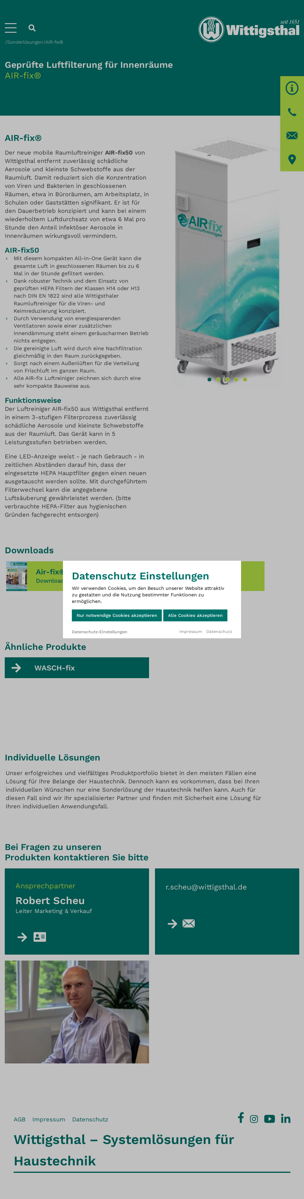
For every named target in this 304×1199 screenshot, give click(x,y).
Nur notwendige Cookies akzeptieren (117, 615)
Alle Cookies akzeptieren (195, 615)
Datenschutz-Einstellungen (99, 632)
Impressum (190, 631)
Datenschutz (219, 631)
